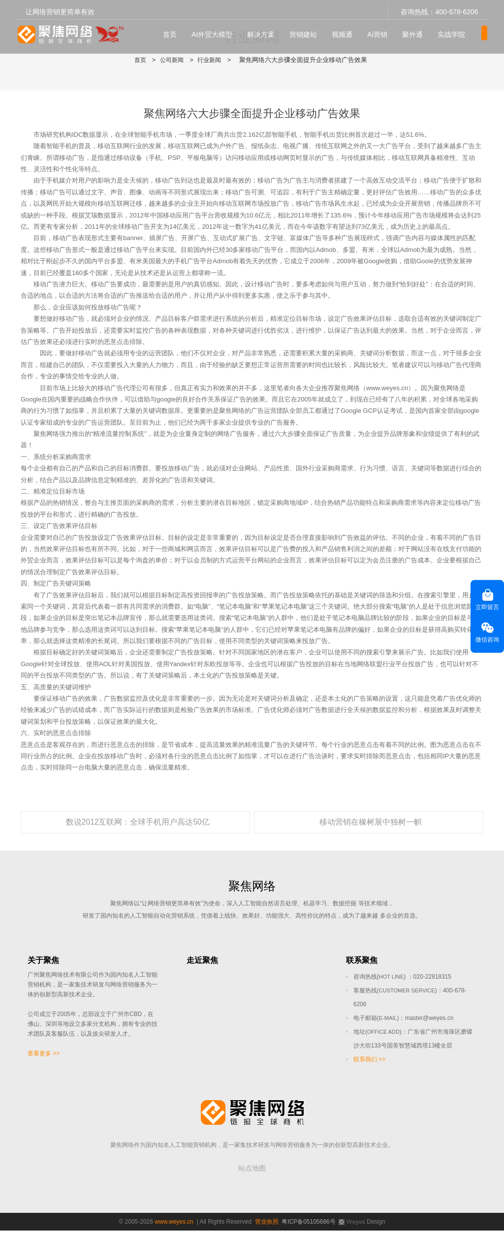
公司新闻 (171, 59)
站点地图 (252, 1170)
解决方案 (267, 30)
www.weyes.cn (174, 1224)
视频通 (348, 30)
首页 (176, 30)
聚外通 (418, 30)
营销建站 (309, 30)
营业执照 (267, 1224)
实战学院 (457, 30)
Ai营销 (383, 30)
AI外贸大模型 (217, 30)
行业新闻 (210, 59)
